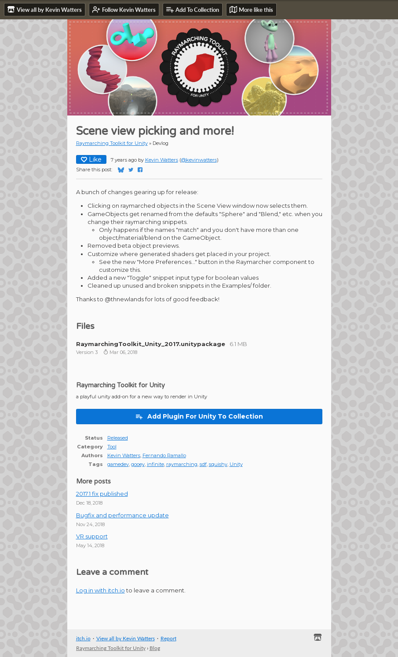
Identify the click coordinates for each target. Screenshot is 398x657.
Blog (155, 648)
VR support (92, 536)
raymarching (181, 464)
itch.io (83, 638)
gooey (138, 464)
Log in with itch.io (100, 590)
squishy (218, 464)
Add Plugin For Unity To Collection (199, 416)
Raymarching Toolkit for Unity (112, 143)
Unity (236, 464)
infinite (155, 464)
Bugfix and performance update (122, 515)
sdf (203, 464)
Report (168, 638)
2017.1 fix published (102, 493)
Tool (112, 447)
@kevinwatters (199, 160)
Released (117, 438)
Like (91, 159)
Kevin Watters (161, 160)
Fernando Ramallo (164, 455)
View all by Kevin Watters (125, 638)
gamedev (118, 464)
